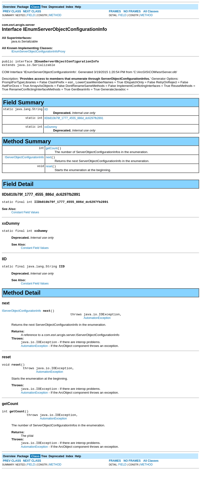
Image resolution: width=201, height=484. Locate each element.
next (48, 160)
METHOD (55, 15)
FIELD (31, 15)
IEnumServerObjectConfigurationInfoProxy (38, 51)
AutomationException (97, 325)
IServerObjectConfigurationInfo (24, 160)
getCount (51, 150)
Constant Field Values (25, 216)
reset (49, 170)
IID (46, 110)
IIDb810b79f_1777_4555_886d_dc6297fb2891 (73, 119)
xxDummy (50, 128)
